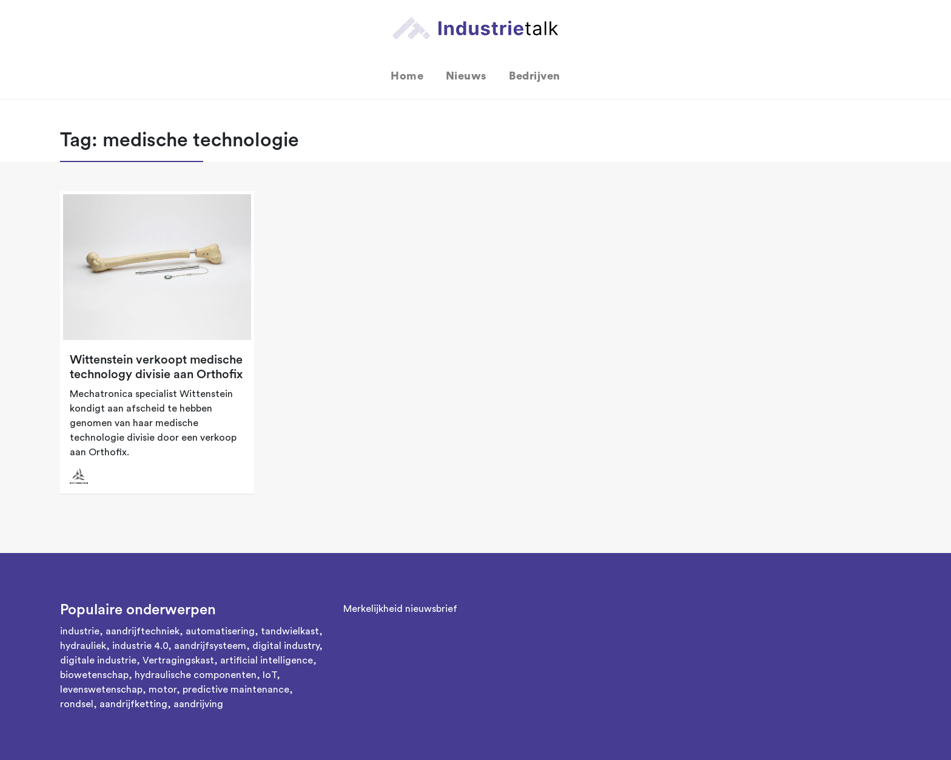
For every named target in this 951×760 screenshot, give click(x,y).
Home (407, 75)
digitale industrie (98, 660)
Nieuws (466, 75)
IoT (270, 675)
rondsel (76, 704)
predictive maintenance (236, 689)
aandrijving (198, 704)
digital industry (285, 646)
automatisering (220, 631)
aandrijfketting (133, 704)
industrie (79, 631)
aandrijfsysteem (210, 646)
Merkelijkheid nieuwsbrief (400, 609)
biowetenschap (94, 675)
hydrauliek (83, 646)
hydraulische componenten (196, 675)
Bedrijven (534, 75)
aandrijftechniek (143, 631)
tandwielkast (290, 631)
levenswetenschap (101, 689)
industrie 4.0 (140, 646)
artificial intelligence (266, 660)
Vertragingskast (178, 660)
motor (162, 689)
